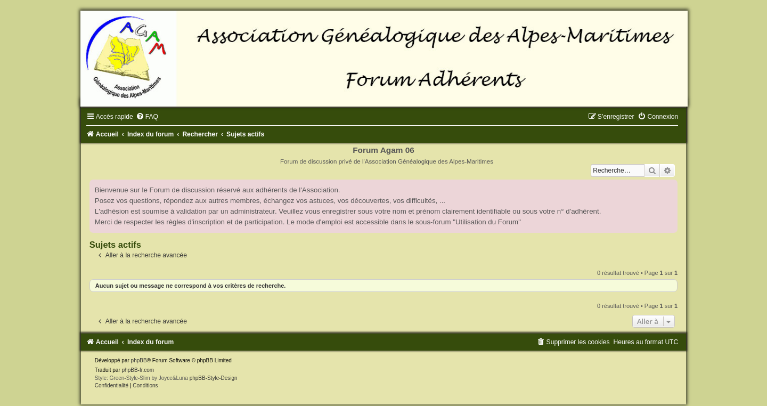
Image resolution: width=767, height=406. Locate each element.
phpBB (139, 360)
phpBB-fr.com (138, 370)
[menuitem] (147, 116)
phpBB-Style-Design (214, 378)
